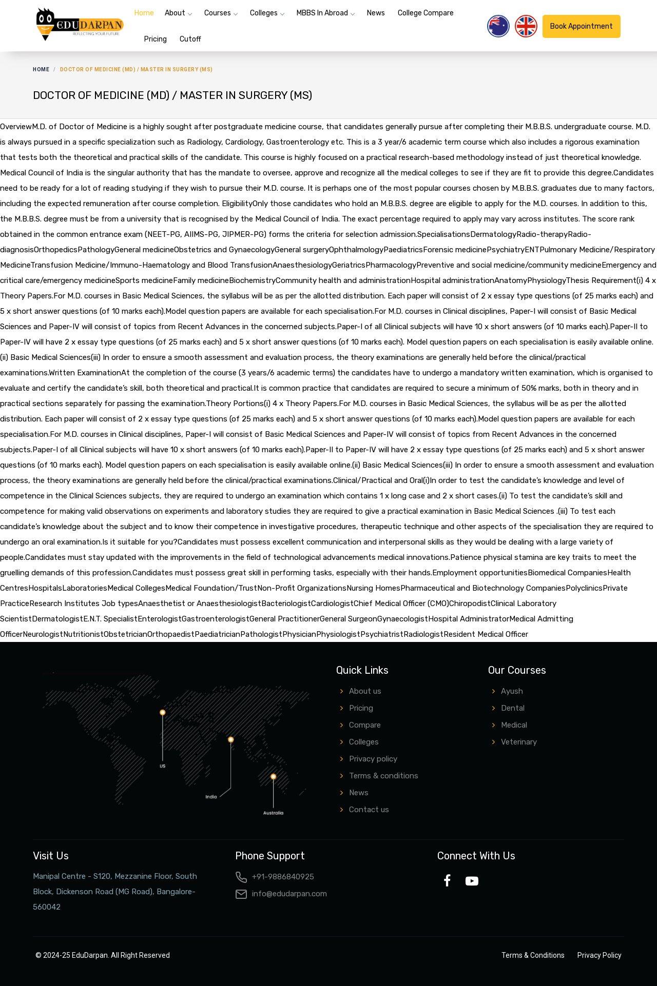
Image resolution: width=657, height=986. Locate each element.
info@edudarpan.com (281, 893)
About (175, 13)
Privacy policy (373, 758)
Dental (513, 708)
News (376, 13)
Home (144, 13)
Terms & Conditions (533, 955)
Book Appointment (581, 26)
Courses (217, 13)
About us (365, 691)
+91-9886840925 (274, 876)
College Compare (426, 13)
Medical (514, 725)
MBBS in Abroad (322, 13)
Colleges (264, 13)
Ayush (512, 691)
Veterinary (519, 742)
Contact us (369, 809)
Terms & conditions (383, 775)
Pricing (155, 39)
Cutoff (190, 39)
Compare (365, 725)
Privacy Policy (599, 955)
